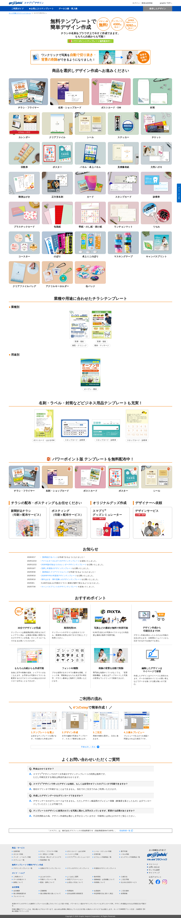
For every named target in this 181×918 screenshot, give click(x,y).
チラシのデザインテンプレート (78, 868)
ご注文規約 (125, 891)
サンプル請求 (154, 870)
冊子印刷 (124, 851)
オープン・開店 (90, 389)
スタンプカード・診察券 (75, 440)
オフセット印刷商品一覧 (102, 857)
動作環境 (97, 877)
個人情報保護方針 (19, 893)
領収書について (99, 882)
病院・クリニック (79, 345)
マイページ (153, 864)
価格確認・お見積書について (104, 879)
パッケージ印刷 (72, 854)
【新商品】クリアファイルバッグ (55, 572)
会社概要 (16, 891)
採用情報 (124, 893)
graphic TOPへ (164, 3)
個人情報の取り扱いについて (50, 893)
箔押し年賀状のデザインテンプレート (56, 568)
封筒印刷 (97, 854)
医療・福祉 (79, 341)
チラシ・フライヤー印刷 (49, 851)
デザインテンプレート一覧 (22, 868)
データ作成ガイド (19, 879)
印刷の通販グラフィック (20, 909)
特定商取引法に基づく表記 (103, 893)
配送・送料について (47, 882)
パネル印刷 (125, 854)
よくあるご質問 (72, 877)
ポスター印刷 (18, 854)
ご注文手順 (125, 879)
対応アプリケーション (75, 879)
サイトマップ (154, 873)
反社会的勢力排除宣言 (75, 893)
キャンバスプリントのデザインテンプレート (59, 587)
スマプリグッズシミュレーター (78, 857)
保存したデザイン (157, 9)
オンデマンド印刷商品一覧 (130, 857)
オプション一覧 (19, 860)
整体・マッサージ (101, 345)
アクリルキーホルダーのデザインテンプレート (60, 561)
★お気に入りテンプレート (41, 9)
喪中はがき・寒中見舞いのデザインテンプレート (61, 579)
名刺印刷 (16, 851)
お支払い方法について (75, 882)
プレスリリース (19, 896)
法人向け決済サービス (129, 882)
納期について (18, 882)
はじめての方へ (45, 877)
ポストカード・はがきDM (44, 440)
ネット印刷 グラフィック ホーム (20, 13)
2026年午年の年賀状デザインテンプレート (59, 576)
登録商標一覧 (124, 831)
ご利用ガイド (17, 9)
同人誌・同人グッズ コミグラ (50, 857)
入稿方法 (124, 877)
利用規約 (70, 891)
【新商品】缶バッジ (49, 557)
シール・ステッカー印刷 (102, 851)
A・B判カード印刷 (47, 854)
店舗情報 (43, 891)
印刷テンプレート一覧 (48, 879)
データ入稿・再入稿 (68, 9)
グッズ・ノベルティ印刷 (22, 857)
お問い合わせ (154, 867)
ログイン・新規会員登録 (141, 3)
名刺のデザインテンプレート (50, 868)
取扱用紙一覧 (45, 860)
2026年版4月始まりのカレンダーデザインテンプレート (64, 565)
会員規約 (97, 891)
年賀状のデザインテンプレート (105, 868)
